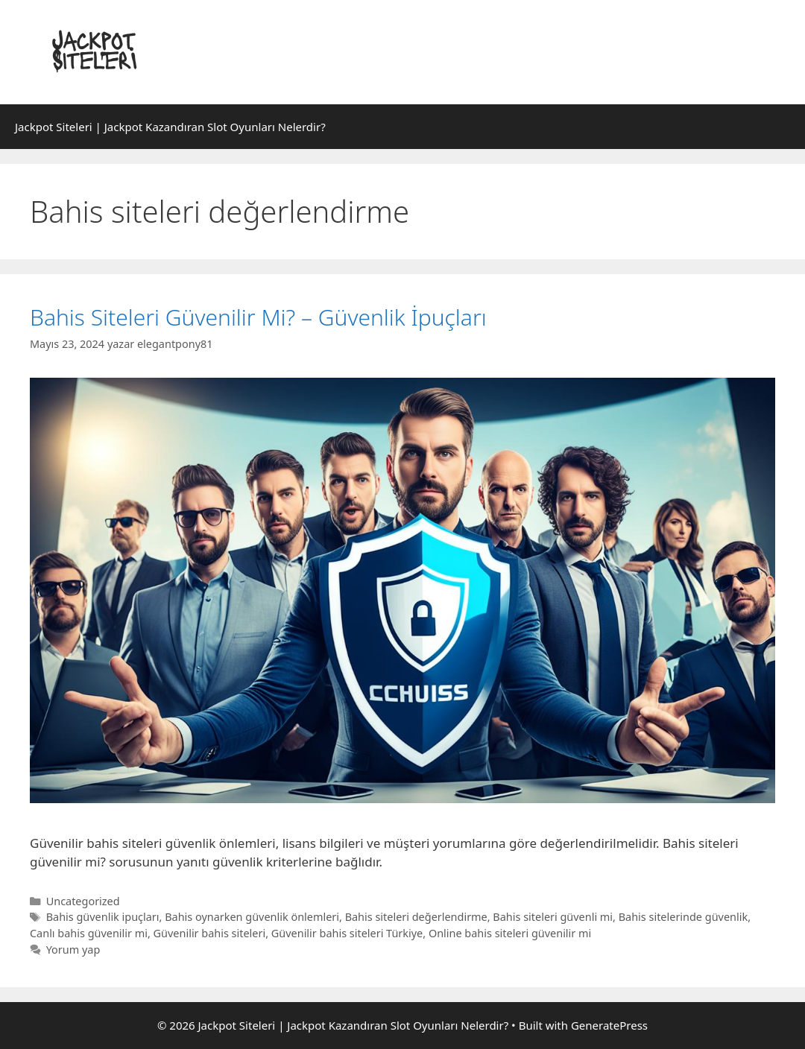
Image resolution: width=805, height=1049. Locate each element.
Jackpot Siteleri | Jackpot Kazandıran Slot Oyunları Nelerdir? (170, 126)
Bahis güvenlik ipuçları (103, 917)
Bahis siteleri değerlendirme (416, 917)
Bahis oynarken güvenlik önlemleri (252, 917)
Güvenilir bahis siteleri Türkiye (347, 933)
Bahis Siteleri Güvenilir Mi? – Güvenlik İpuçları (258, 317)
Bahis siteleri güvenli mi (553, 917)
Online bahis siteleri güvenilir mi (510, 933)
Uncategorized (83, 901)
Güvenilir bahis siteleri (210, 933)
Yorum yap (73, 949)
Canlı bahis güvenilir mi (89, 933)
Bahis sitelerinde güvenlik (683, 917)
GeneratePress (609, 1025)
